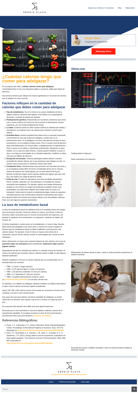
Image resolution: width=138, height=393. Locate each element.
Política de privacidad (67, 382)
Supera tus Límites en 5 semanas (101, 8)
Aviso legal (84, 382)
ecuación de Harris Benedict (16, 279)
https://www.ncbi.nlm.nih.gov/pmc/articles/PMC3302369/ (29, 343)
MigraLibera (130, 8)
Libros (52, 382)
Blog (119, 8)
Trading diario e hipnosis (81, 153)
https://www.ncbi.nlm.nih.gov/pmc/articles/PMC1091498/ (41, 330)
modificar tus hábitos (42, 316)
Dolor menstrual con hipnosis (83, 159)
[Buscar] (134, 389)
